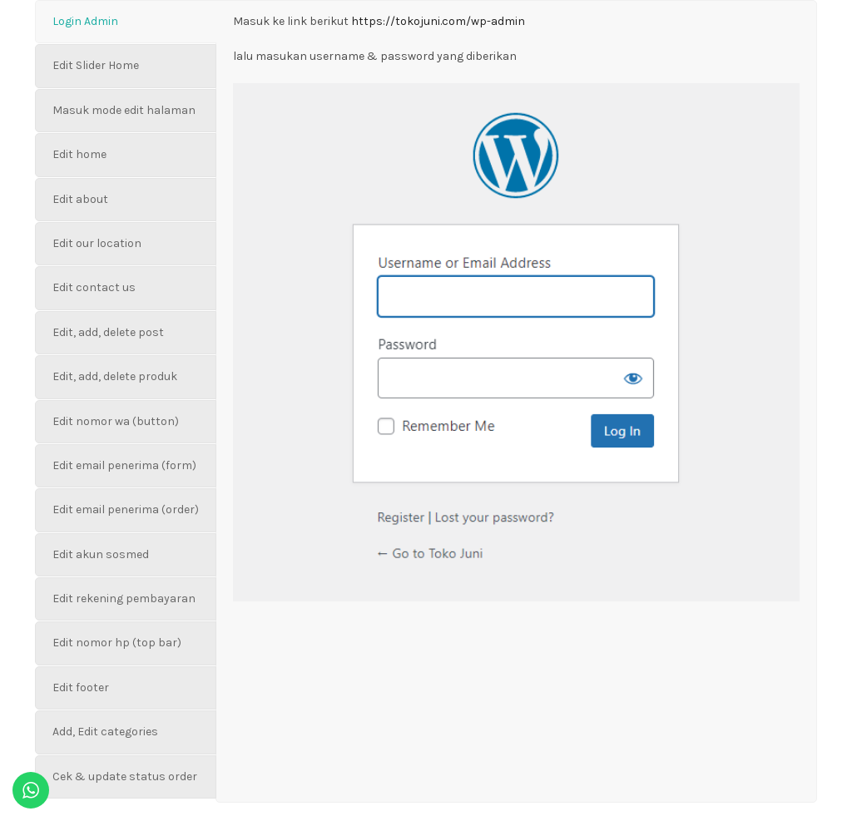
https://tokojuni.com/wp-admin (438, 21)
